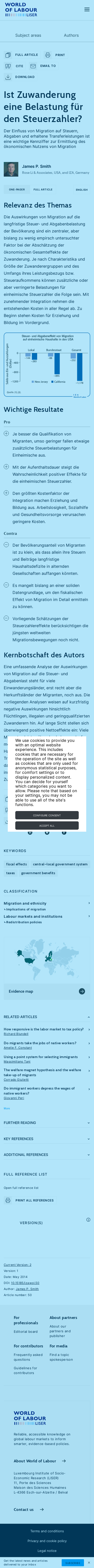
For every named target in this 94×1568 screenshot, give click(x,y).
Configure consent (47, 815)
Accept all (47, 825)
